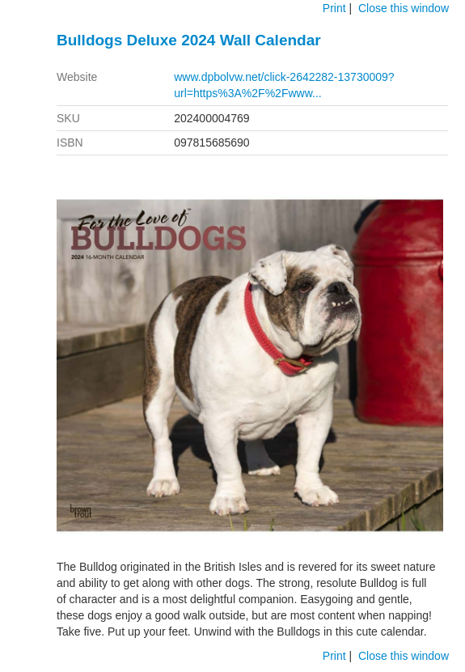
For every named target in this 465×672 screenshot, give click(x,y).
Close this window (403, 8)
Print (334, 8)
